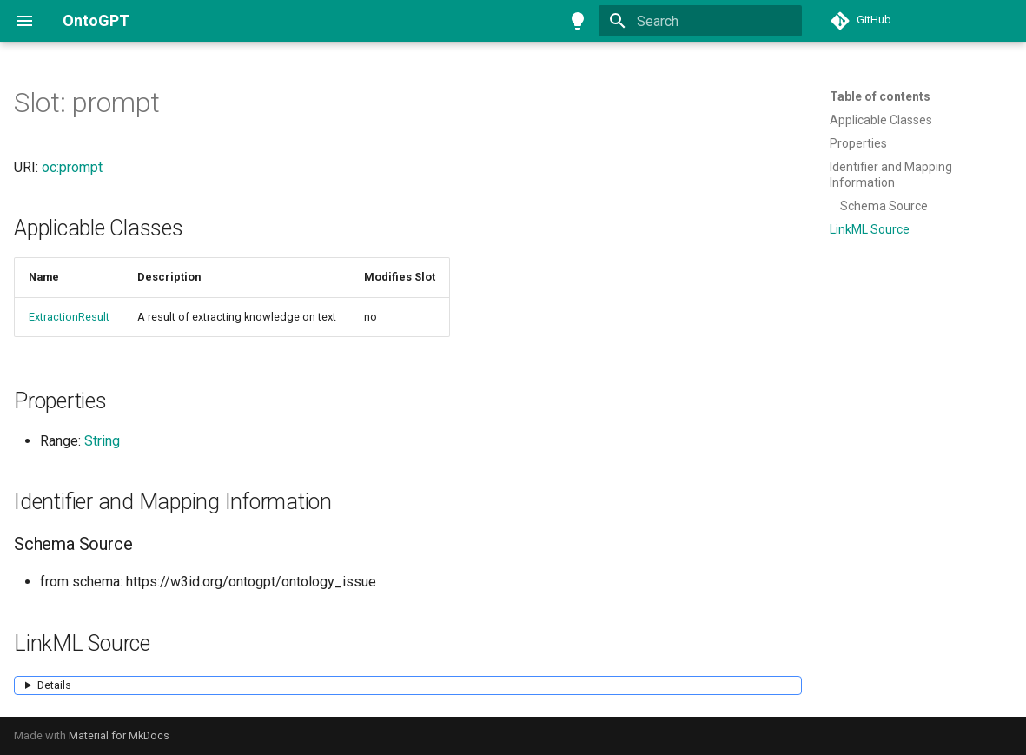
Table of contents (880, 96)
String (102, 441)
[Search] (700, 20)
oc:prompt (72, 167)
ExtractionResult (69, 316)
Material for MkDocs (119, 735)
